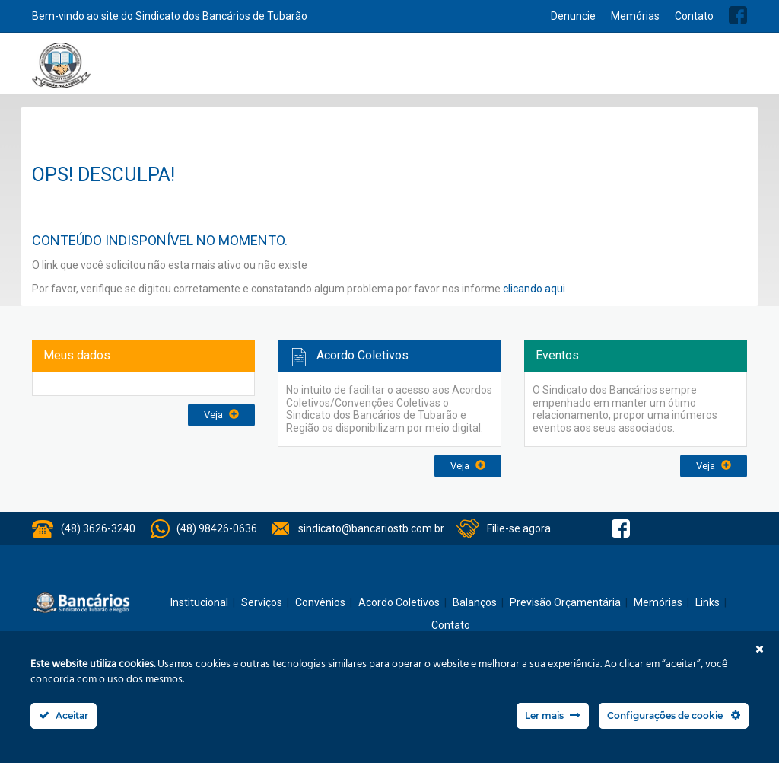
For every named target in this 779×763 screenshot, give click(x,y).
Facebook (738, 15)
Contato (694, 16)
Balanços (602, 70)
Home (235, 70)
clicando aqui (534, 289)
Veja (221, 414)
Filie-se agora (519, 528)
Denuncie (573, 16)
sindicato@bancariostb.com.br (371, 528)
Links (707, 602)
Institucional (284, 70)
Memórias (635, 16)
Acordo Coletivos (528, 70)
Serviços (344, 70)
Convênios (451, 70)
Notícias (396, 70)
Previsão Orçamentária (691, 70)
